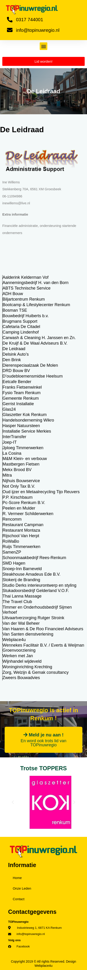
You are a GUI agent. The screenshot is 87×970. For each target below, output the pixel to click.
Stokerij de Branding (21, 579)
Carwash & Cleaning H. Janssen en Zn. (39, 337)
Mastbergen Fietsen (21, 464)
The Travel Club (17, 601)
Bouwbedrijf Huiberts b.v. (26, 316)
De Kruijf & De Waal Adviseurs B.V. (35, 343)
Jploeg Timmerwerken (23, 447)
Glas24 (9, 409)
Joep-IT (10, 442)
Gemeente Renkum (21, 398)
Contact (18, 899)
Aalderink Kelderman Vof (25, 277)
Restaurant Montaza (21, 530)
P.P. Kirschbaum (17, 497)
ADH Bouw (13, 293)
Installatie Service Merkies (27, 431)
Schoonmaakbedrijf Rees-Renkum (34, 557)
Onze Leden (22, 888)
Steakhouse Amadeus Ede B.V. (32, 574)
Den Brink (12, 360)
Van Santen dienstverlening (28, 634)
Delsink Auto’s (16, 354)
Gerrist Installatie (18, 403)
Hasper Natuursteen (21, 425)
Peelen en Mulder (19, 508)
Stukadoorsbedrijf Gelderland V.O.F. (36, 590)
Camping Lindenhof (21, 332)
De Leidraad (14, 348)
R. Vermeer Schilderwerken (28, 513)
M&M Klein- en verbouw (25, 458)
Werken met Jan (18, 656)
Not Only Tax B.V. (19, 486)
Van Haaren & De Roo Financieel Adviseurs (43, 629)
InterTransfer (14, 436)
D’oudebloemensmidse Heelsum (33, 376)
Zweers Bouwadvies (21, 677)
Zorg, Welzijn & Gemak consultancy (36, 672)
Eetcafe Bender (17, 381)
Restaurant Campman (23, 524)
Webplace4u (14, 639)
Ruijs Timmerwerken (21, 546)
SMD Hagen (14, 563)
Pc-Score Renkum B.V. (24, 502)
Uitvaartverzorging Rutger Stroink (33, 617)
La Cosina (12, 453)
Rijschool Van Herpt (21, 535)
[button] (43, 46)
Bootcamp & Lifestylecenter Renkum (36, 304)
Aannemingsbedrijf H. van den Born (35, 282)
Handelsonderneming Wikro (28, 420)
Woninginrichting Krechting (27, 667)
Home (17, 878)
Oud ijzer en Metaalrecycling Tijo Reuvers (41, 491)
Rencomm (12, 519)
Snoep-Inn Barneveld (22, 568)
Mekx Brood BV (17, 469)
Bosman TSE (15, 310)
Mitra (7, 475)
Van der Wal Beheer (21, 623)
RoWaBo (11, 541)
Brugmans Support (20, 321)
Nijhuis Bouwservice (21, 480)
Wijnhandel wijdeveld (22, 661)
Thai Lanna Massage (22, 596)
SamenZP (12, 552)
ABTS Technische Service (27, 288)
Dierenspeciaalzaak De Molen (30, 365)
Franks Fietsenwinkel (22, 387)
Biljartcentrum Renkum (24, 299)
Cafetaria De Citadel (21, 326)
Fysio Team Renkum (22, 392)
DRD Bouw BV (16, 370)
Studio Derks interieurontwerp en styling (39, 585)
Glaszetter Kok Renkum (25, 414)
